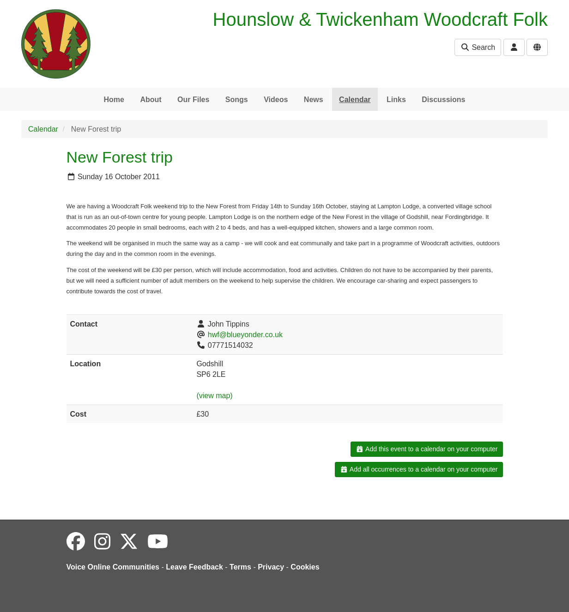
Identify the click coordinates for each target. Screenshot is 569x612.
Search (477, 47)
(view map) (214, 396)
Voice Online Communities (113, 567)
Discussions (443, 99)
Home (113, 99)
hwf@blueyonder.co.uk (245, 335)
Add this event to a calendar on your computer (426, 449)
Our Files (193, 99)
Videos (276, 99)
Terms (240, 567)
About (150, 99)
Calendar (354, 99)
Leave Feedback (194, 567)
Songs (236, 99)
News (313, 99)
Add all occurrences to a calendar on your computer (418, 469)
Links (396, 99)
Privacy (271, 567)
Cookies (305, 567)
